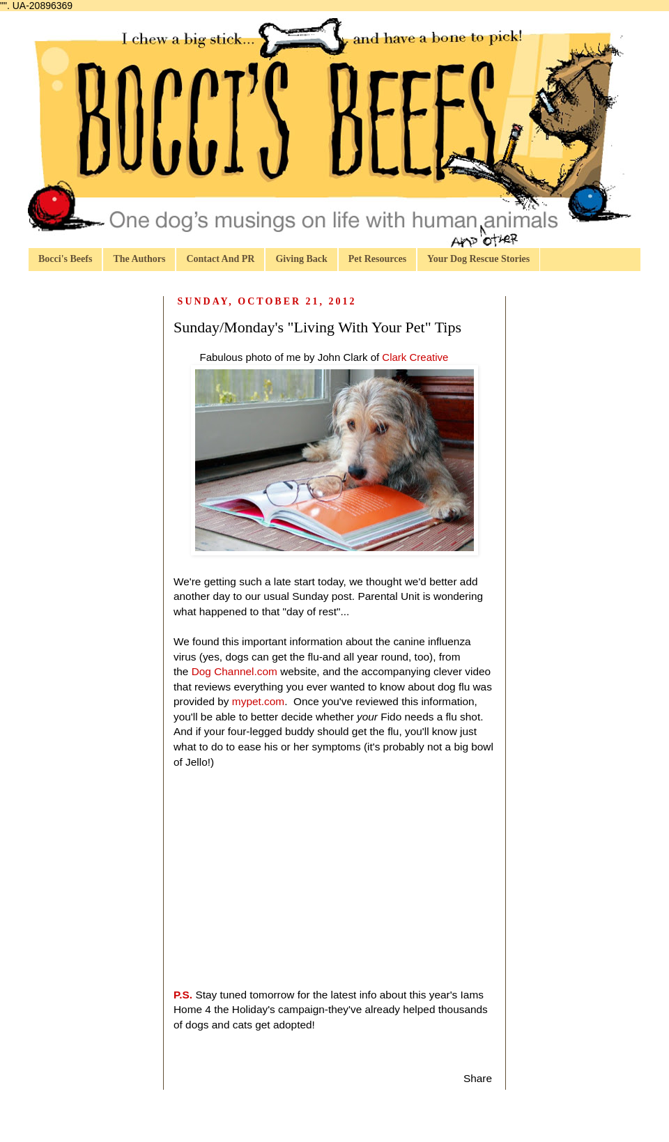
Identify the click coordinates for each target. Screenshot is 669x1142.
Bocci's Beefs (65, 259)
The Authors (139, 259)
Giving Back (301, 259)
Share (477, 1078)
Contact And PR (220, 259)
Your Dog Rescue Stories (478, 259)
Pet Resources (377, 259)
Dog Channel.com (234, 671)
